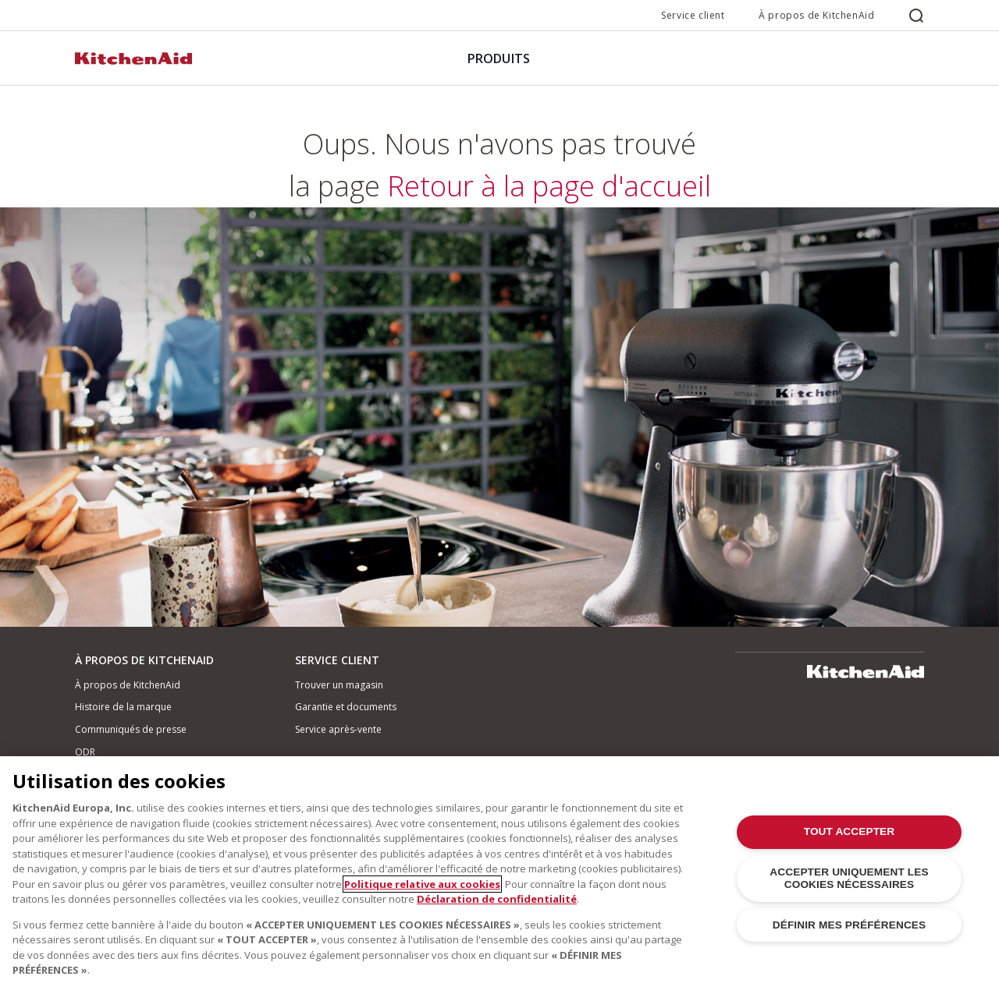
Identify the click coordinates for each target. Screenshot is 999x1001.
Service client (692, 15)
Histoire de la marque (123, 706)
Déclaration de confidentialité (497, 899)
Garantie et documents (345, 706)
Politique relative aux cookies (422, 884)
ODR (85, 752)
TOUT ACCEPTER (849, 831)
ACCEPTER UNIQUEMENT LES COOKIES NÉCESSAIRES (849, 878)
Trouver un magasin (339, 685)
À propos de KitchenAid (816, 15)
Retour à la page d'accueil (499, 397)
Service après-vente (338, 729)
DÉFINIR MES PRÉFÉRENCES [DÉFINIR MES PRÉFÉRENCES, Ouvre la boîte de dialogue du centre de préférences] (849, 925)
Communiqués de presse (131, 729)
